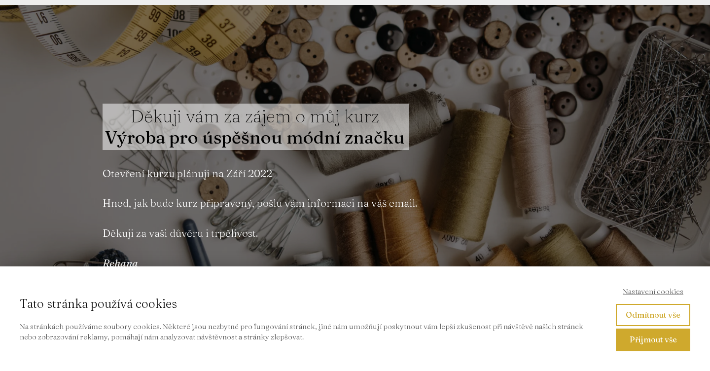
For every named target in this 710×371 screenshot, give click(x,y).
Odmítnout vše (653, 315)
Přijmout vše (653, 339)
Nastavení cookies (653, 291)
